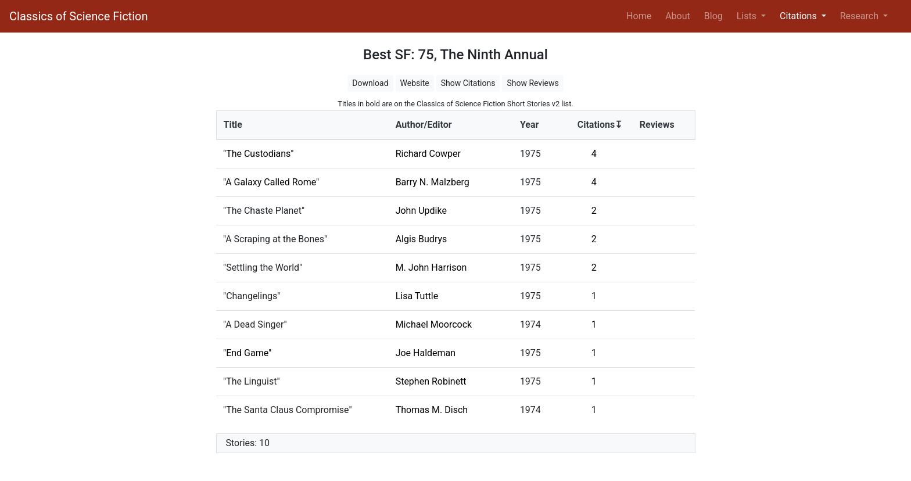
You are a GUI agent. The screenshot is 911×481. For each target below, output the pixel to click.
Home (641, 15)
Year (529, 124)
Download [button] (370, 83)
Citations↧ (600, 124)
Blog (713, 15)
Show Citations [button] (468, 83)
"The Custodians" (258, 153)
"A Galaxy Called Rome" (271, 182)
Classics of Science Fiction (78, 16)
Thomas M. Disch (432, 409)
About (677, 15)
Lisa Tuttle (417, 295)
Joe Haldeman (426, 352)
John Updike (421, 210)
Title (233, 124)
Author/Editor (424, 124)
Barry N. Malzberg (432, 182)
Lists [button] (748, 15)
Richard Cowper (428, 153)
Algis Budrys (421, 239)
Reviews (657, 124)
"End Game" (247, 352)
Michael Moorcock (434, 324)
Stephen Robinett (431, 381)
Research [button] (860, 15)
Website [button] (414, 83)
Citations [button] (799, 15)
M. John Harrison (431, 267)
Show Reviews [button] (532, 83)
